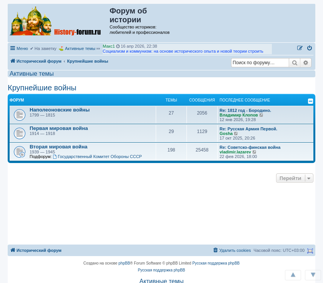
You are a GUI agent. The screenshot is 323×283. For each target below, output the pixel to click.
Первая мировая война (59, 128)
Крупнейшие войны (42, 87)
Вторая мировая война (58, 147)
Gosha (226, 133)
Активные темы (80, 48)
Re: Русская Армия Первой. (248, 129)
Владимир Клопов (239, 115)
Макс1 (109, 46)
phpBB (124, 263)
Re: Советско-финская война (250, 147)
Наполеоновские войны (60, 110)
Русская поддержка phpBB (216, 263)
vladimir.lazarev (235, 152)
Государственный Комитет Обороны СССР (97, 156)
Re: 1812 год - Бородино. (245, 110)
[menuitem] (309, 48)
